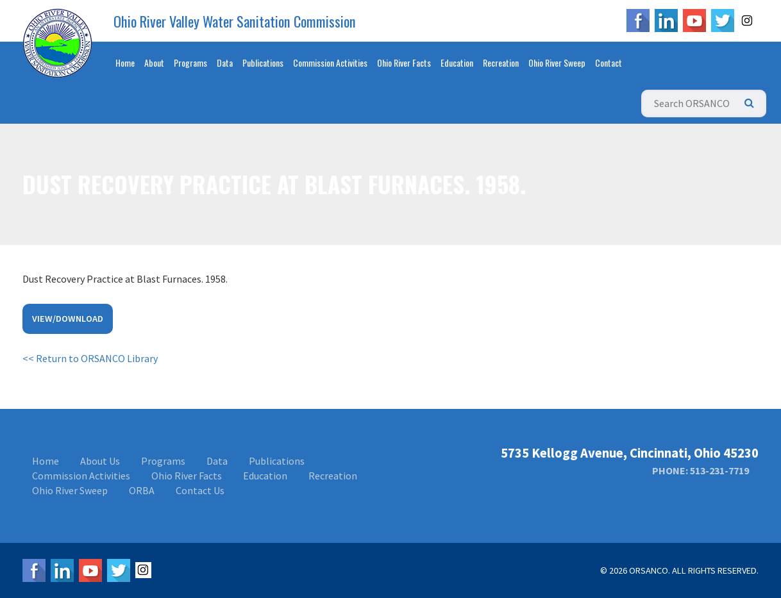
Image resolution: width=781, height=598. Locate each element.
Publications (262, 62)
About (154, 62)
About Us (100, 460)
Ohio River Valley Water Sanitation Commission (234, 21)
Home (125, 62)
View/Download (67, 318)
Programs (190, 62)
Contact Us (200, 490)
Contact (608, 62)
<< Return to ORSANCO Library (90, 358)
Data (225, 62)
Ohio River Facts (404, 62)
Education (457, 62)
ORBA (142, 490)
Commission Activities (330, 62)
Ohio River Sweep (556, 62)
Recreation (501, 62)
